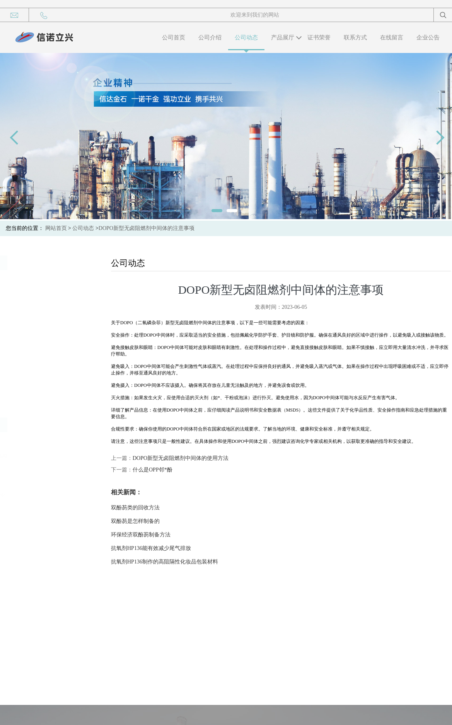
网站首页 (56, 228)
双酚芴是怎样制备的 (151, 521)
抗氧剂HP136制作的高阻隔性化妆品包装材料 (180, 562)
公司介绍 (210, 37)
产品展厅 (282, 37)
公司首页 (173, 37)
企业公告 (428, 37)
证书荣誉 (319, 37)
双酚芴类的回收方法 (151, 508)
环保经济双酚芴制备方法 (156, 535)
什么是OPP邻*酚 (168, 470)
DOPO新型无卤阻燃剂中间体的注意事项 (146, 228)
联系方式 (355, 37)
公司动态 (246, 37)
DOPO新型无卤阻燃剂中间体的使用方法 (196, 458)
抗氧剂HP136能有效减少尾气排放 (167, 548)
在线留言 (391, 37)
